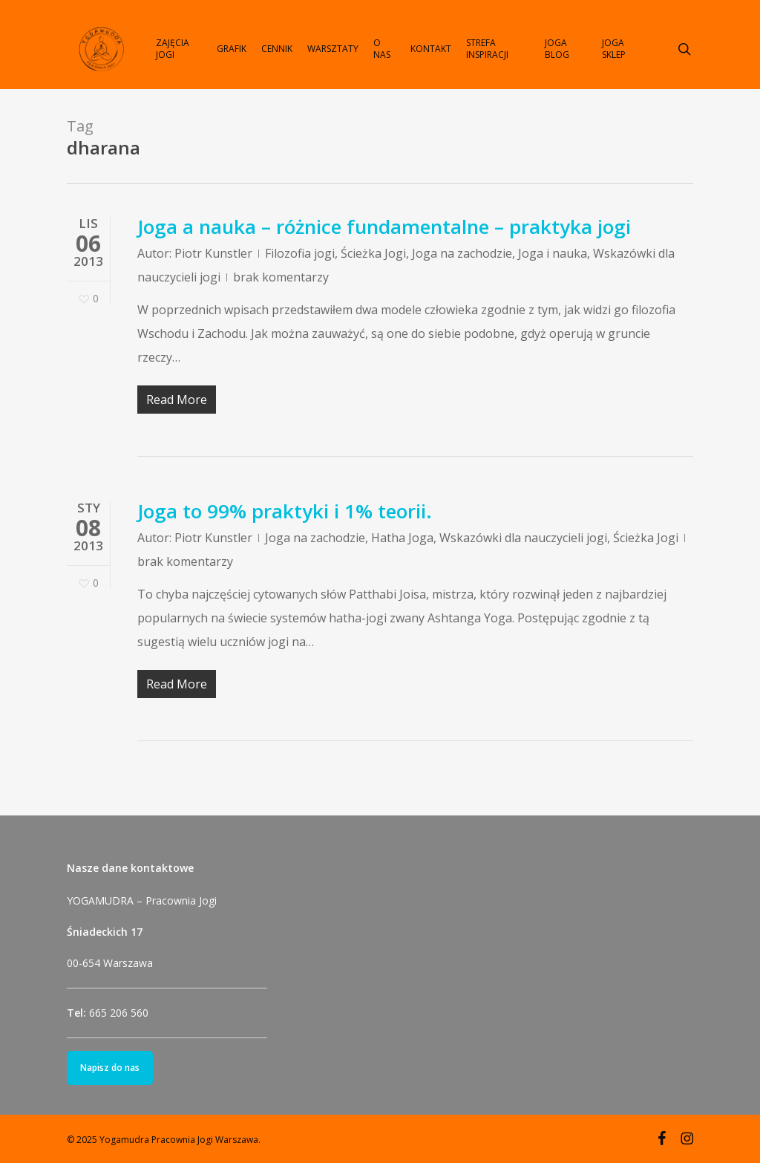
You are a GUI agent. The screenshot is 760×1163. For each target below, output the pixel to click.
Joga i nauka (552, 253)
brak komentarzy (281, 277)
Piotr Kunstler (213, 253)
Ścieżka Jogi (373, 253)
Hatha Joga (402, 538)
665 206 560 (118, 1013)
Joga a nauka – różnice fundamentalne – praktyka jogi (384, 226)
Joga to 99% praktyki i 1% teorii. (284, 511)
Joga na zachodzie (462, 253)
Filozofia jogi (300, 253)
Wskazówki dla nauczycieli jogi (523, 538)
